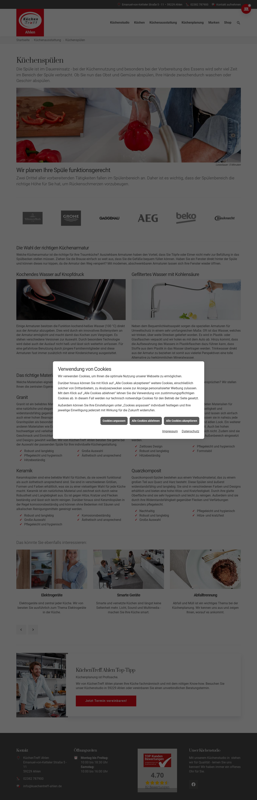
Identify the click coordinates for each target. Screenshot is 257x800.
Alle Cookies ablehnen (146, 407)
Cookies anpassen (114, 407)
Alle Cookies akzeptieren (181, 407)
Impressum (170, 418)
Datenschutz (190, 418)
